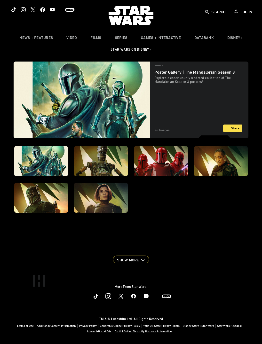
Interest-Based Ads (99, 331)
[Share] (232, 128)
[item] (36, 38)
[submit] (207, 12)
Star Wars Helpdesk (229, 325)
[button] (131, 259)
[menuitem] (72, 38)
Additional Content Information (56, 325)
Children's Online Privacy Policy (120, 325)
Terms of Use (25, 325)
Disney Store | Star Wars (198, 325)
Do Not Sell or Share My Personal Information (143, 331)
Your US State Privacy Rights (161, 325)
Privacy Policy (88, 325)
